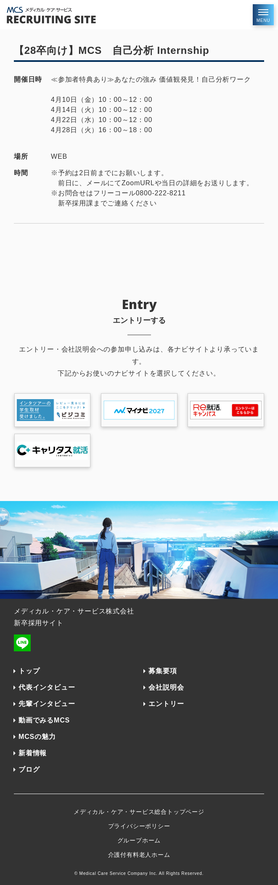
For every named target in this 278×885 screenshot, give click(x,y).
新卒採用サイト (39, 622)
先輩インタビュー (47, 703)
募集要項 (162, 670)
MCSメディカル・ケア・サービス (70, 15)
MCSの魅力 (37, 736)
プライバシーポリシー (139, 826)
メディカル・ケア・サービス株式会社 (74, 611)
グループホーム (139, 840)
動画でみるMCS (44, 720)
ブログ (29, 769)
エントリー (166, 703)
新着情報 (33, 753)
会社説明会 (166, 687)
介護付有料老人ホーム (139, 854)
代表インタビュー (47, 687)
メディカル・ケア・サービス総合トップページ (139, 811)
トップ (29, 670)
